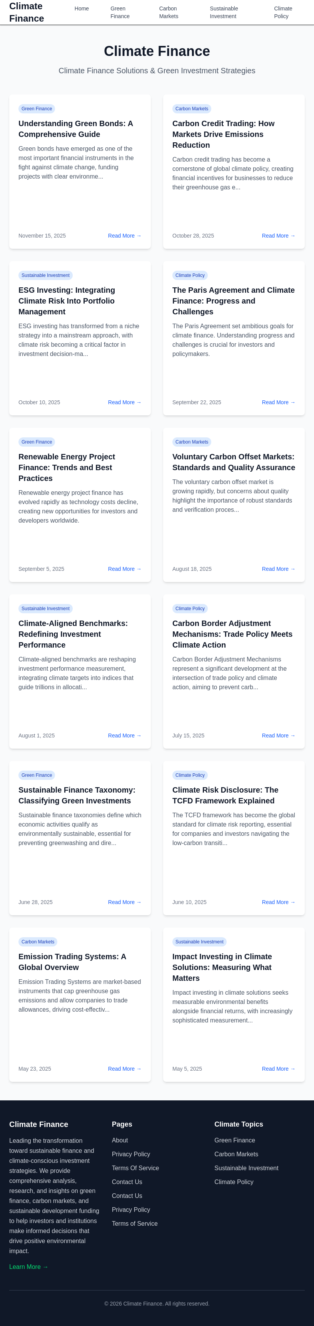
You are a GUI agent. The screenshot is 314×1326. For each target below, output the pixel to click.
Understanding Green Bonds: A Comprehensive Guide (75, 128)
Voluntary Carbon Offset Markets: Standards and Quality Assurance (233, 462)
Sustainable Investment (224, 12)
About (120, 1140)
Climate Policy (283, 12)
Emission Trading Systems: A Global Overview (72, 962)
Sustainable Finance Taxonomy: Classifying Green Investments (76, 795)
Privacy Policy (131, 1154)
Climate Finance (26, 12)
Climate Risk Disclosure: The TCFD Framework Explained (225, 795)
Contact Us (127, 1182)
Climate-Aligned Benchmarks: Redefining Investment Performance (73, 634)
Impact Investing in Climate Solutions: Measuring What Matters (222, 967)
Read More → (125, 236)
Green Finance (120, 12)
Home (82, 8)
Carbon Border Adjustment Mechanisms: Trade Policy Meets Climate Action (232, 634)
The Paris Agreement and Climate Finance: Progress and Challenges (233, 301)
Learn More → (28, 1267)
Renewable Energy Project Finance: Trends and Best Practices (66, 467)
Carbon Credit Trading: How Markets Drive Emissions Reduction (223, 134)
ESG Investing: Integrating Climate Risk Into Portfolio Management (66, 301)
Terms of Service (135, 1168)
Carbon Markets (169, 12)
